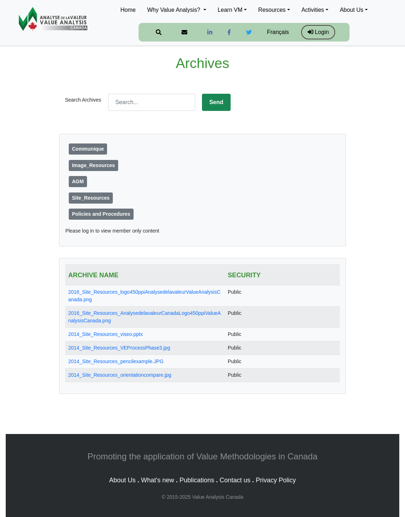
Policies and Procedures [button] (101, 214)
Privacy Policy (276, 480)
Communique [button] (88, 149)
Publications (196, 480)
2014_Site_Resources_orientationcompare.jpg (119, 375)
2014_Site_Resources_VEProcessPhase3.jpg (119, 348)
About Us (122, 480)
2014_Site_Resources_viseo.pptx (105, 334)
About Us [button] (351, 10)
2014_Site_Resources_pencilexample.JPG (115, 361)
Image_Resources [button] (93, 165)
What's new (157, 480)
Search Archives (83, 100)
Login (318, 32)
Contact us (235, 480)
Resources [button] (271, 10)
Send (216, 102)
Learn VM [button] (230, 10)
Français (278, 32)
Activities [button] (313, 10)
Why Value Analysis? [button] (174, 10)
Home (128, 10)
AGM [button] (78, 181)
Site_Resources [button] (91, 198)
